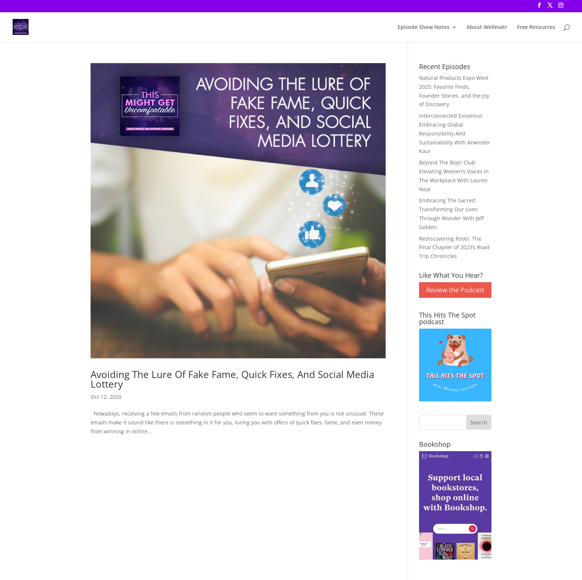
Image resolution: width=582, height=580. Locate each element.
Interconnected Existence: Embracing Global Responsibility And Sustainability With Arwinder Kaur (454, 133)
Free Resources (536, 27)
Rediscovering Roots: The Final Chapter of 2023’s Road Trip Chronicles (454, 247)
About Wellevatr (487, 27)
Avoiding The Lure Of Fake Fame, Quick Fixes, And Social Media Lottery (232, 379)
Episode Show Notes (423, 27)
